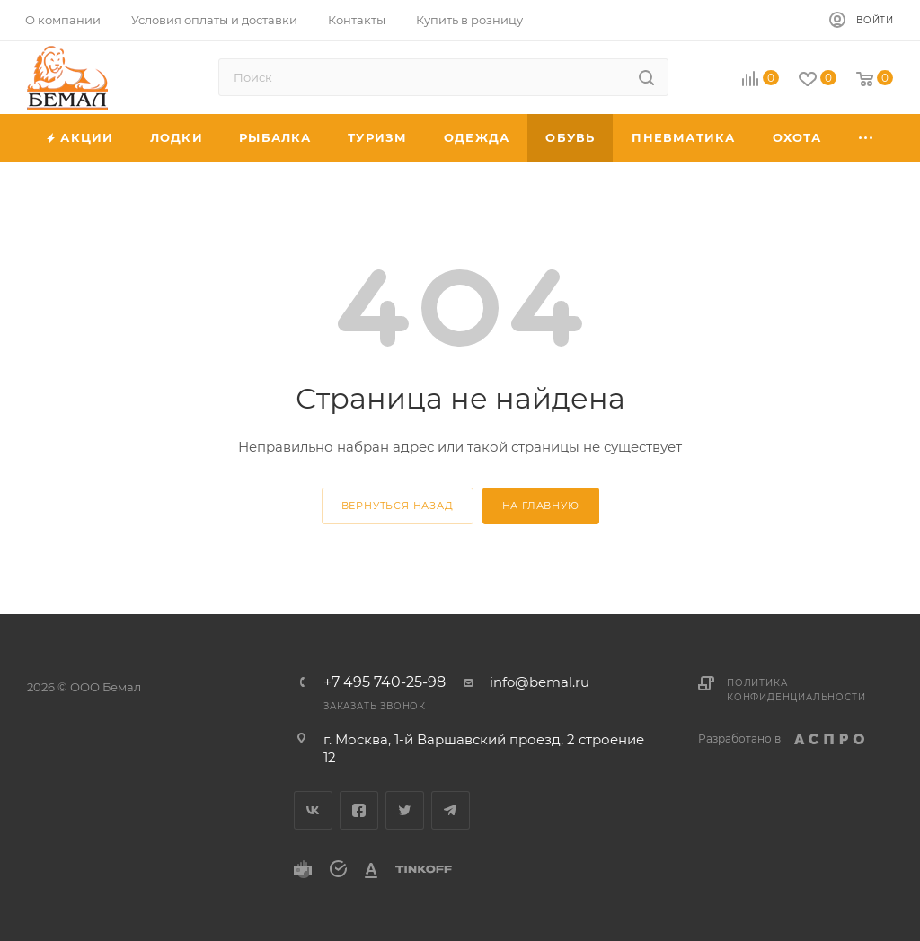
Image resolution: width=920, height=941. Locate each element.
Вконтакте (313, 810)
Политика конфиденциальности (796, 690)
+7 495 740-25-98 (384, 682)
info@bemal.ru (539, 681)
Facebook (359, 810)
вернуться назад (397, 505)
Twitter (404, 810)
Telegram (450, 810)
